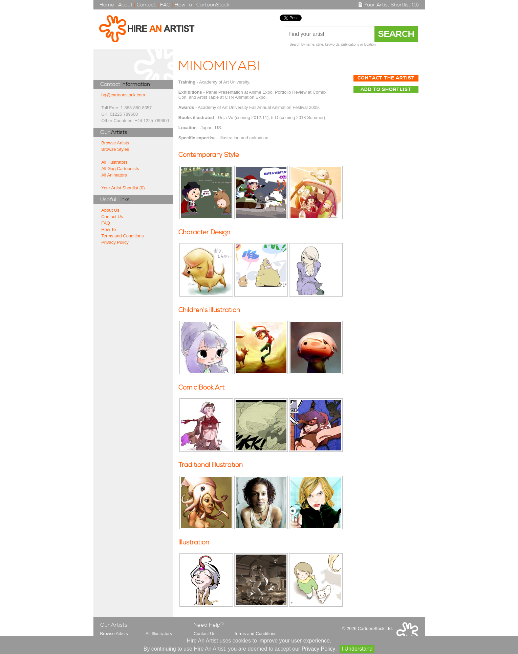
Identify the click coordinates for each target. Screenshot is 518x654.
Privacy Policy (115, 242)
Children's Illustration (209, 310)
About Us (110, 210)
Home (107, 5)
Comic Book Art (201, 387)
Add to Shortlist (386, 90)
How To (183, 5)
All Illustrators (114, 162)
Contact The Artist (386, 78)
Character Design (204, 232)
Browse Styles (115, 149)
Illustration (193, 542)
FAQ (165, 5)
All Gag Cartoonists (120, 168)
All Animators (114, 175)
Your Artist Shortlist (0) (388, 5)
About (125, 5)
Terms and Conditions (122, 235)
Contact (146, 5)
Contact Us (112, 216)
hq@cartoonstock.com (123, 94)
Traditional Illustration (210, 465)
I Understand (357, 649)
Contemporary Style (208, 155)
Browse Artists (115, 142)
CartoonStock (213, 5)
